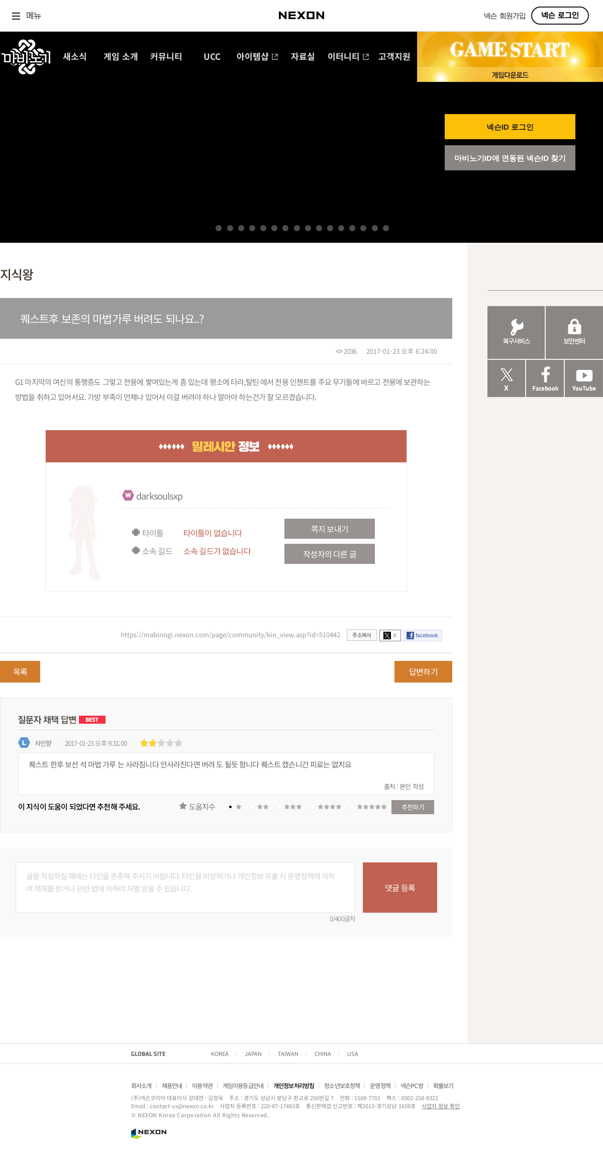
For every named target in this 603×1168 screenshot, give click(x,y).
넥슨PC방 (411, 1085)
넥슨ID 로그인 (510, 127)
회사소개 (141, 1085)
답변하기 (423, 671)
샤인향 (43, 743)
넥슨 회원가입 (505, 16)
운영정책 (380, 1085)
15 (375, 228)
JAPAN (253, 1053)
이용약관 (202, 1085)
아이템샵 (257, 57)
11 (330, 228)
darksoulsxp (159, 495)
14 (363, 228)
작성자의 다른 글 (329, 554)
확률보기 (443, 1085)
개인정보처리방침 (293, 1085)
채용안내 (172, 1085)
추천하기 (412, 807)
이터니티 (348, 57)
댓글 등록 (400, 888)
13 (352, 228)
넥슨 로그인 (560, 15)
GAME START (510, 50)
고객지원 (394, 57)
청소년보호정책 (342, 1085)
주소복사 (361, 635)
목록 (20, 671)
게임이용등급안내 (243, 1085)
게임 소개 (121, 57)
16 (386, 228)
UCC (212, 57)
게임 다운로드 (510, 74)
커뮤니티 (166, 57)
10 (319, 228)
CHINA (323, 1053)
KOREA (220, 1053)
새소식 (75, 57)
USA (352, 1053)
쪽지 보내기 (329, 529)
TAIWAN (288, 1053)
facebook (427, 635)
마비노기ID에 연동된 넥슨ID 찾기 (510, 158)
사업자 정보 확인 (441, 1106)
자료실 (303, 57)
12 (341, 228)
